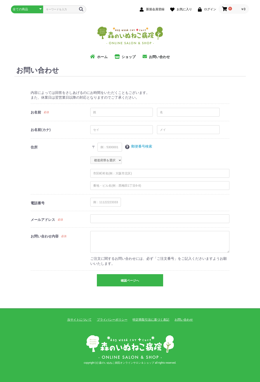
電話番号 (38, 203)
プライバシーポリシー (112, 319)
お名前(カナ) (41, 130)
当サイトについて (79, 319)
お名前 (36, 112)
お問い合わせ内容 (45, 236)
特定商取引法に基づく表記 (151, 319)
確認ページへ (130, 280)
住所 (34, 147)
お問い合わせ (183, 319)
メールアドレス (43, 220)
